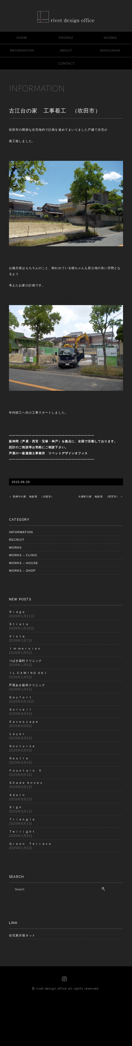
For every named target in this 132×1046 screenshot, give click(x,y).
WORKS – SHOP (22, 570)
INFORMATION (22, 50)
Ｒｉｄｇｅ (17, 611)
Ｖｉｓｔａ (17, 636)
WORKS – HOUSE (23, 563)
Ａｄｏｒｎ (17, 795)
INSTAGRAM (110, 50)
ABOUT (66, 50)
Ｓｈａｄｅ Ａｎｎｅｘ (26, 782)
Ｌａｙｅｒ (17, 733)
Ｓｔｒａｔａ (19, 624)
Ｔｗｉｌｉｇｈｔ (22, 831)
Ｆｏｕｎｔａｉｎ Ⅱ (25, 770)
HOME (22, 38)
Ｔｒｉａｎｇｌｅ (22, 819)
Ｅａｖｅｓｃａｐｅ (24, 721)
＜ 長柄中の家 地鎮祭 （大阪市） (31, 496)
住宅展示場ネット (22, 935)
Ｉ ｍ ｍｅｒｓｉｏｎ (25, 648)
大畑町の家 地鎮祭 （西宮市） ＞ (100, 496)
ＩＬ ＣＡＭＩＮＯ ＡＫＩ (28, 672)
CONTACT (66, 63)
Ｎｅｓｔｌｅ (19, 758)
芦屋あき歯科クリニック (27, 685)
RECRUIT (16, 539)
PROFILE (66, 38)
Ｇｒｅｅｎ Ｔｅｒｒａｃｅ (30, 843)
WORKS (110, 38)
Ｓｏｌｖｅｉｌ (20, 709)
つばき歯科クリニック (25, 660)
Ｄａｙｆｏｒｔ (20, 697)
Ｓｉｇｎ (15, 807)
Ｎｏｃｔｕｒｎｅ (22, 746)
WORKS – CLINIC (23, 555)
